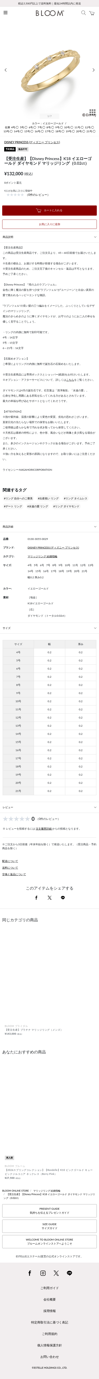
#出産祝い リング (48, 498)
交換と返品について (14, 874)
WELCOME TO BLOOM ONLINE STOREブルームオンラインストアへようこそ (49, 1241)
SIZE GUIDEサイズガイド (50, 1226)
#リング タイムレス (75, 498)
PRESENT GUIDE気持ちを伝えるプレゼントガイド (49, 1210)
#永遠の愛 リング (37, 506)
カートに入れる (49, 210)
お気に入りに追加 (49, 224)
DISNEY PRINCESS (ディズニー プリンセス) (32, 142)
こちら (70, 379)
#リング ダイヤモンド (66, 506)
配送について (10, 861)
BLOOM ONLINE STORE (15, 1190)
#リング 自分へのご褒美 (18, 498)
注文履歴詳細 (44, 828)
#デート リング (13, 506)
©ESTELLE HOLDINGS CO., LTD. (49, 1367)
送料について (10, 867)
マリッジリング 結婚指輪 (42, 556)
